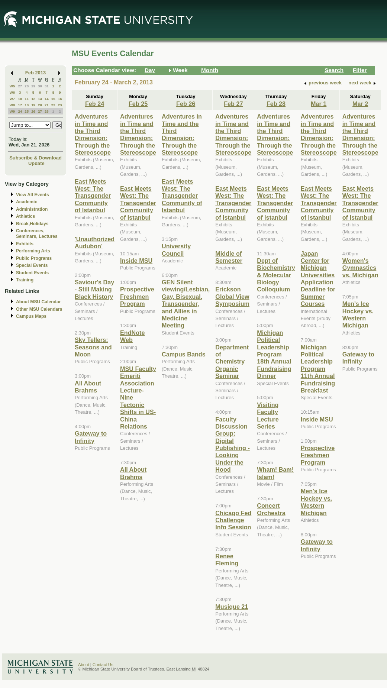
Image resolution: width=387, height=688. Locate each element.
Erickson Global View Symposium (232, 296)
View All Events (32, 194)
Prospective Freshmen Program (137, 296)
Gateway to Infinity (91, 437)
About (83, 664)
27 (20, 86)
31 (47, 86)
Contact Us (103, 664)
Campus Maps (31, 316)
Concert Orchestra (271, 509)
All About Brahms (88, 387)
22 (53, 105)
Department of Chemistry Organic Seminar (232, 361)
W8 (12, 105)
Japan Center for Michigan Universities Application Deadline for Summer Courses (318, 278)
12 (33, 99)
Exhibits (24, 243)
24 (20, 111)
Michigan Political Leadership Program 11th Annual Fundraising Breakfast (318, 369)
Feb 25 (138, 103)
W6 (12, 92)
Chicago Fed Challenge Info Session (233, 520)
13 (40, 99)
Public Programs (34, 258)
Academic (26, 201)
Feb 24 (94, 103)
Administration (32, 209)
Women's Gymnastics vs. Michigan (360, 267)
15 (53, 99)
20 (40, 105)
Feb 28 (276, 103)
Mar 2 (360, 103)
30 (40, 86)
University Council (176, 249)
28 (27, 86)
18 (27, 105)
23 (60, 105)
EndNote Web (132, 336)
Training (24, 279)
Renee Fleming (226, 559)
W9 (12, 111)
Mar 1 (318, 103)
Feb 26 (185, 103)
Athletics (25, 216)
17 (20, 105)
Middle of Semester (228, 257)
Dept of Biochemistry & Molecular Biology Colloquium (276, 275)
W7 (12, 99)
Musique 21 (231, 606)
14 (47, 99)
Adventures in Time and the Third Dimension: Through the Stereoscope (93, 134)
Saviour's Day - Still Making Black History (94, 289)
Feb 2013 (35, 72)
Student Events (32, 272)
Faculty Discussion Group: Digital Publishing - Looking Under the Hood (232, 444)
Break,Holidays (32, 223)
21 (47, 105)
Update (36, 163)
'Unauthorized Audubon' (95, 242)
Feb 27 (233, 103)
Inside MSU (136, 260)
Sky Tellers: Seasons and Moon (93, 347)
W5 (12, 86)
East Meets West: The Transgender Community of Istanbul (93, 196)
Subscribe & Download (35, 158)
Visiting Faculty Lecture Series (267, 415)
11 (27, 99)
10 (20, 99)
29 (33, 86)
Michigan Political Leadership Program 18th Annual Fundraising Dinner (274, 354)
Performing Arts (33, 250)
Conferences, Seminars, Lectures (37, 233)
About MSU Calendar (38, 301)
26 (33, 111)
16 (60, 99)
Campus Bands (184, 354)
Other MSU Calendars (39, 309)
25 (27, 111)
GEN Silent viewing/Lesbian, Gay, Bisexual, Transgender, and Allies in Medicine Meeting (186, 304)
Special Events (32, 265)
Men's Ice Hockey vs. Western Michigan (316, 502)
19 (33, 105)
